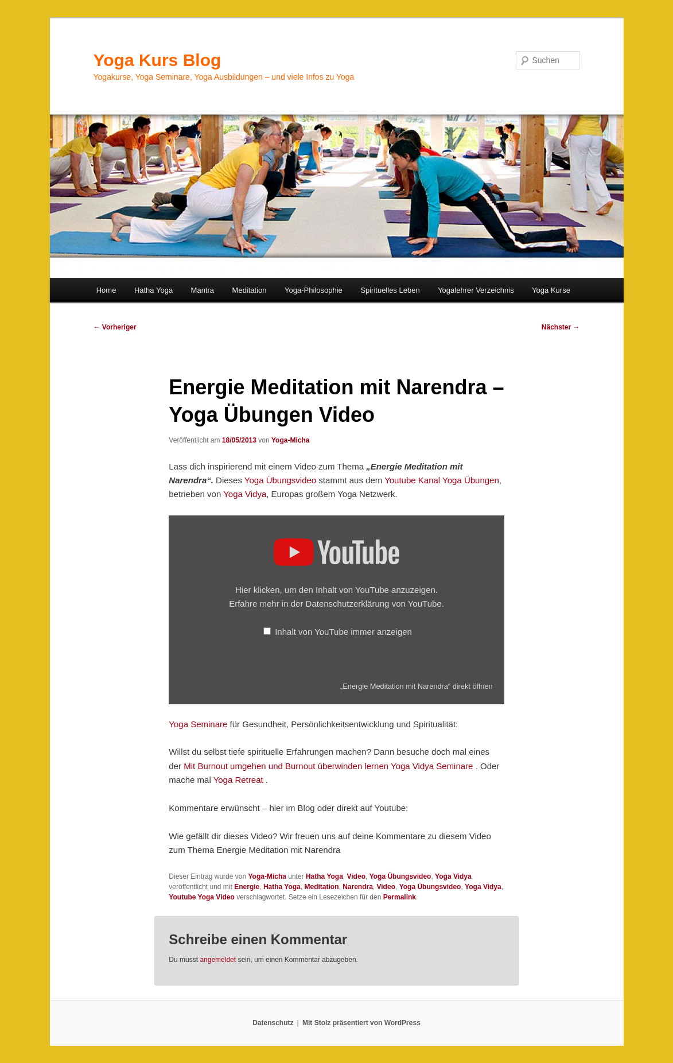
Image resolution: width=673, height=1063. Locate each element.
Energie (246, 887)
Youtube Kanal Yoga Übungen (441, 480)
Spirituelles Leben (389, 290)
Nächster (561, 327)
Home (106, 290)
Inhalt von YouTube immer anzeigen (343, 632)
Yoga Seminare (198, 724)
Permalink (399, 897)
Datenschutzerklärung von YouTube (374, 603)
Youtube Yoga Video (201, 897)
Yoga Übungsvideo (280, 480)
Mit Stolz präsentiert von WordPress (361, 1023)
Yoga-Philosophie (314, 290)
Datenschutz (272, 1023)
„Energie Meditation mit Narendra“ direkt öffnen (416, 686)
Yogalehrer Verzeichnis (476, 290)
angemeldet (218, 960)
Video (356, 876)
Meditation (249, 290)
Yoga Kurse (551, 290)
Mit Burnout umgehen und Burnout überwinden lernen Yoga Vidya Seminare (328, 766)
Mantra (202, 290)
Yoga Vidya (244, 494)
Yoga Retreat (239, 780)
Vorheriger (115, 327)
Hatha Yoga (153, 290)
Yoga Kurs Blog (157, 60)
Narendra (358, 887)
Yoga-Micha (290, 440)
